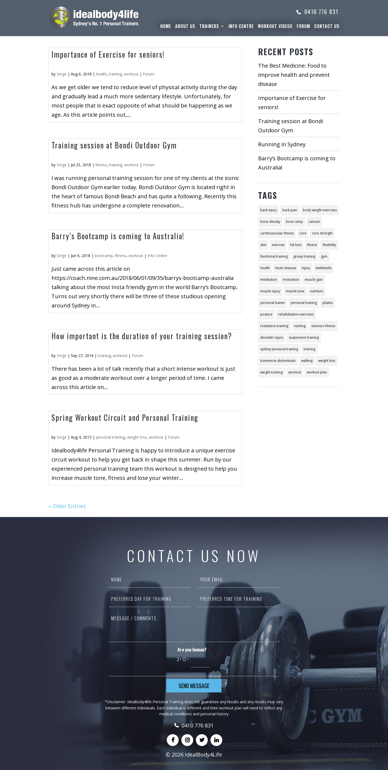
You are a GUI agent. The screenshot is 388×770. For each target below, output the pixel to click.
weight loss (137, 437)
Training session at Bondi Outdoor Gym (114, 145)
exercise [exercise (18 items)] (278, 244)
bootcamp (104, 255)
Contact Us (327, 26)
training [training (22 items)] (309, 349)
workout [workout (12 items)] (294, 372)
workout (131, 74)
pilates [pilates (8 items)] (328, 302)
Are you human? (193, 650)
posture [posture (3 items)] (266, 314)
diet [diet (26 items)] (263, 244)
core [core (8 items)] (302, 233)
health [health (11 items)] (265, 268)
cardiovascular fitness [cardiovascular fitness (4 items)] (277, 233)
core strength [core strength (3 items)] (322, 233)
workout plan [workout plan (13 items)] (317, 372)
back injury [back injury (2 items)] (268, 210)
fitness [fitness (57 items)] (312, 244)
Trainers (209, 26)
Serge (62, 74)
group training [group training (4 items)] (304, 256)
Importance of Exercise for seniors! (108, 54)
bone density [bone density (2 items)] (270, 221)
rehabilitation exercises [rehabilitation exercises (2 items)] (296, 314)
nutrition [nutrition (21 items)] (316, 291)
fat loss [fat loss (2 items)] (295, 244)
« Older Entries (67, 506)
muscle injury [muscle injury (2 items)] (270, 291)
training (115, 74)
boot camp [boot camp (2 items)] (294, 221)
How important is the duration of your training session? (141, 335)
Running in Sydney (282, 144)
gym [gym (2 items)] (324, 256)
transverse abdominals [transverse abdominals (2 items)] (278, 360)
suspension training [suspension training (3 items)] (304, 337)
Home (165, 26)
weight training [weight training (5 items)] (271, 372)
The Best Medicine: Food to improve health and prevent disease (294, 75)
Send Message (194, 686)
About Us (185, 26)
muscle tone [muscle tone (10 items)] (295, 291)
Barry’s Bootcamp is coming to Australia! (117, 235)
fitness (101, 164)
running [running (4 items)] (300, 326)
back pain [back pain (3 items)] (289, 210)
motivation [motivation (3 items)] (291, 279)
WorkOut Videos (275, 26)
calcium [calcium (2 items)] (314, 221)
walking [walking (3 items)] (307, 360)
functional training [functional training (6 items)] (274, 256)
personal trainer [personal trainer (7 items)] (272, 302)
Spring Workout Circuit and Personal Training (124, 417)
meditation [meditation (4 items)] (268, 279)
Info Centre (241, 26)
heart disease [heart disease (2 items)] (285, 268)
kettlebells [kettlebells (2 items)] (323, 268)
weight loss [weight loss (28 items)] (326, 360)
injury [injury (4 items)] (306, 268)
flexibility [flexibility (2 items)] (329, 244)
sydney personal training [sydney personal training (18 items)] (279, 349)
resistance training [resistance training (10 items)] (274, 326)
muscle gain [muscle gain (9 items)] (314, 279)
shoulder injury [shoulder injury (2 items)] (271, 337)
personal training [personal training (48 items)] (304, 302)
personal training (110, 437)
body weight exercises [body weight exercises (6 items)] (320, 210)
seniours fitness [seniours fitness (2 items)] (323, 326)
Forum (303, 26)
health (101, 74)
